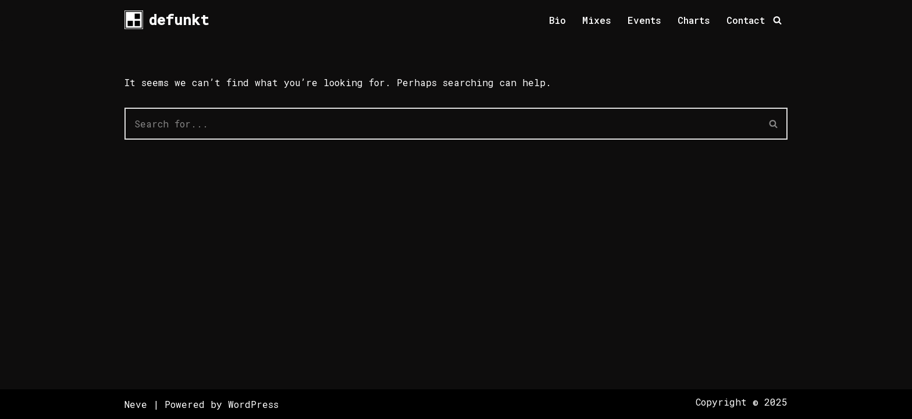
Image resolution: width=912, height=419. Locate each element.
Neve (135, 404)
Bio (557, 20)
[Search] (777, 20)
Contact (745, 20)
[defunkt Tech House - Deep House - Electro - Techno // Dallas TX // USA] (166, 19)
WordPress (253, 404)
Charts (694, 20)
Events (644, 20)
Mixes (596, 20)
